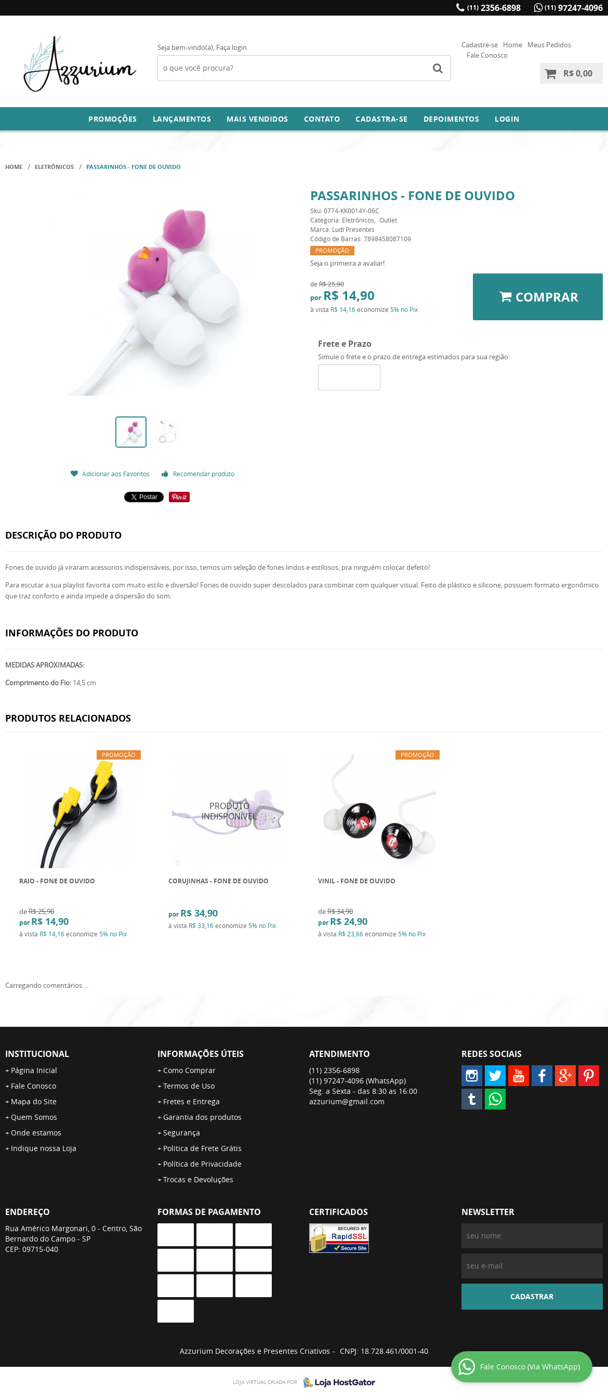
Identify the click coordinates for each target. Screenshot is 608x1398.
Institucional (37, 1054)
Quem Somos (34, 1117)
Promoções (112, 119)
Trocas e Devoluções (198, 1179)
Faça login (231, 47)
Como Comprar (189, 1070)
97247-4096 (574, 8)
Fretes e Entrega (191, 1101)
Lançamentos (182, 119)
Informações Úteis (200, 1054)
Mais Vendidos (257, 119)
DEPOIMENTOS (452, 119)
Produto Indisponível (229, 811)
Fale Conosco (487, 55)
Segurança (181, 1133)
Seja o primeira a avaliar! (347, 263)
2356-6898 (494, 8)
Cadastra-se (381, 119)
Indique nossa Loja (43, 1148)
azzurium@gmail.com (347, 1101)
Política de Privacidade (202, 1164)
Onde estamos (36, 1133)
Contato (322, 119)
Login (507, 119)
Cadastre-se (479, 44)
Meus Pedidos (549, 44)
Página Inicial (34, 1070)
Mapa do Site (34, 1101)
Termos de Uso (189, 1086)
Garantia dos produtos (202, 1117)
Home (512, 44)
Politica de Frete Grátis (202, 1148)
